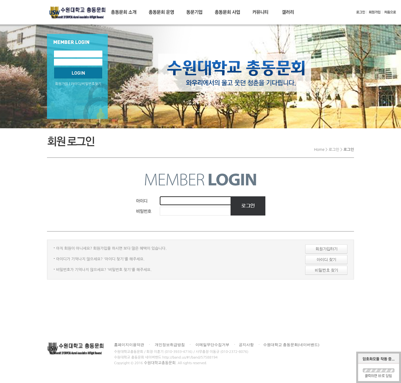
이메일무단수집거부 (212, 345)
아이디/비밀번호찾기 (86, 84)
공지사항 (246, 345)
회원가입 (61, 84)
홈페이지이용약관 (129, 345)
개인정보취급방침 (170, 345)
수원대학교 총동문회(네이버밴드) (291, 345)
